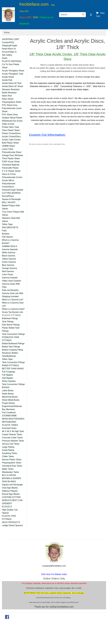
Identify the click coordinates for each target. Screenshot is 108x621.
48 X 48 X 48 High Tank (13, 431)
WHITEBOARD (9, 422)
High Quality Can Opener (10, 511)
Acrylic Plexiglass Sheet (13, 71)
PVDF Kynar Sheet (11, 161)
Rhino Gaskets (9, 381)
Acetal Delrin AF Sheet (12, 86)
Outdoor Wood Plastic (12, 118)
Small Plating (8, 450)
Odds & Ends (8, 124)
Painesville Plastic (10, 168)
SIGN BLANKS (9, 481)
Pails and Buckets (10, 290)
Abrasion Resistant (10, 89)
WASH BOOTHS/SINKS (13, 419)
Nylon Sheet (7, 99)
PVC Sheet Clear (10, 114)
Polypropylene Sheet (11, 102)
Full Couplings (8, 372)
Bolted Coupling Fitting (12, 350)
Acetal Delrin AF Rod (11, 83)
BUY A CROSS (9, 475)
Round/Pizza (8, 196)
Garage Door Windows (12, 155)
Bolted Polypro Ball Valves (11, 207)
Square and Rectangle (12, 485)
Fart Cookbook (9, 412)
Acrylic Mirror (8, 180)
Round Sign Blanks (11, 494)
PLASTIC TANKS (10, 425)
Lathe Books (8, 390)
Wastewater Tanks (10, 472)
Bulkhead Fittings (10, 318)
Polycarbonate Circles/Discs (8, 185)
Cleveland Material (10, 165)
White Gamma (8, 252)
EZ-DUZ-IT (7, 506)
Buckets (5, 234)
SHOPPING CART (10, 39)
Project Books (8, 403)
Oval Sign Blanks (10, 488)
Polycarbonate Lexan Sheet (12, 110)
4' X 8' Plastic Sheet (11, 171)
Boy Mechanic (8, 409)
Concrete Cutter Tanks (12, 437)
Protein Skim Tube (10, 127)
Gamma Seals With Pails (11, 285)
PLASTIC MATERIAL (12, 61)
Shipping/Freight (9, 45)
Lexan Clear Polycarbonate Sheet (11, 150)
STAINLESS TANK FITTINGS (10, 338)
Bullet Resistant (9, 92)
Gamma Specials (10, 249)
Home (7, 32)
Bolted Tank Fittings (11, 347)
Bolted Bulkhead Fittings (13, 343)
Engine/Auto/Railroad (12, 406)
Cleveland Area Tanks (12, 466)
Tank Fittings (8, 321)
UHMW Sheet (8, 146)
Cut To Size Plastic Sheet (10, 66)
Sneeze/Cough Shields (12, 190)
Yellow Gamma (9, 259)
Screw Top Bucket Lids (12, 312)
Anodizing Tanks (9, 453)
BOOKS (5, 387)
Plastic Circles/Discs (11, 133)
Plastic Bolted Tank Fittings (11, 329)
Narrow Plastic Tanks (11, 459)
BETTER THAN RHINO (13, 368)
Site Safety (7, 55)
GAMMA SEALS (9, 246)
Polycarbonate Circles (12, 177)
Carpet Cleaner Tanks (12, 434)
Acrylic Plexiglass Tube (12, 74)
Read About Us (9, 49)
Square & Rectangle (11, 199)
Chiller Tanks (8, 456)
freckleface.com (34, 4)
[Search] (69, 14)
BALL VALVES (8, 202)
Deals (4, 58)
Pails (4, 230)
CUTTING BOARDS (11, 193)
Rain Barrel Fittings (11, 325)
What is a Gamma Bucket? (10, 241)
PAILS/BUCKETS (10, 227)
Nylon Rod (7, 96)
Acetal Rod (7, 80)
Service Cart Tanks (10, 444)
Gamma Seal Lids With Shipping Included (12, 295)
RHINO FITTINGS (10, 365)
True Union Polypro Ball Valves (13, 213)
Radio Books (8, 394)
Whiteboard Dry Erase (12, 121)
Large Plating (8, 447)
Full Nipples (7, 375)
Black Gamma (8, 256)
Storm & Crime (9, 174)
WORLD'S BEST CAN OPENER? (12, 502)
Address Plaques (10, 491)
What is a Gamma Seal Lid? (12, 304)
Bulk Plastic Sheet (10, 143)
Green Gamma (9, 262)
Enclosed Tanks (9, 428)
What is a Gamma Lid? (12, 299)
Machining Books (10, 397)
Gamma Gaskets (10, 278)
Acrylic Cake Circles (11, 140)
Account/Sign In (9, 52)
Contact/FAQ (8, 42)
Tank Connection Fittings (13, 334)
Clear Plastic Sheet (11, 130)
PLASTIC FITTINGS (11, 315)
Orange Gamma (9, 268)
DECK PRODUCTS (11, 522)
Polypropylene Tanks (11, 463)
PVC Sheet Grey (9, 105)
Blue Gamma (8, 265)
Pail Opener (7, 237)
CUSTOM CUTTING (11, 497)
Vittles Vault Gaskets (11, 281)
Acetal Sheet (8, 77)
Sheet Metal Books (10, 400)
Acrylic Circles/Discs (11, 136)
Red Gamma (8, 271)
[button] (91, 14)
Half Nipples (7, 378)
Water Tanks (7, 469)
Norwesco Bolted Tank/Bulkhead (10, 354)
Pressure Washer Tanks (13, 441)
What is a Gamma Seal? (13, 309)
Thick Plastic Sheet (11, 158)
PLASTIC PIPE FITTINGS (9, 517)
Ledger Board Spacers (12, 525)
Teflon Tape (7, 224)
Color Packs (7, 274)
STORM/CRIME (9, 416)
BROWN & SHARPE (11, 478)
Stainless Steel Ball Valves (11, 219)
